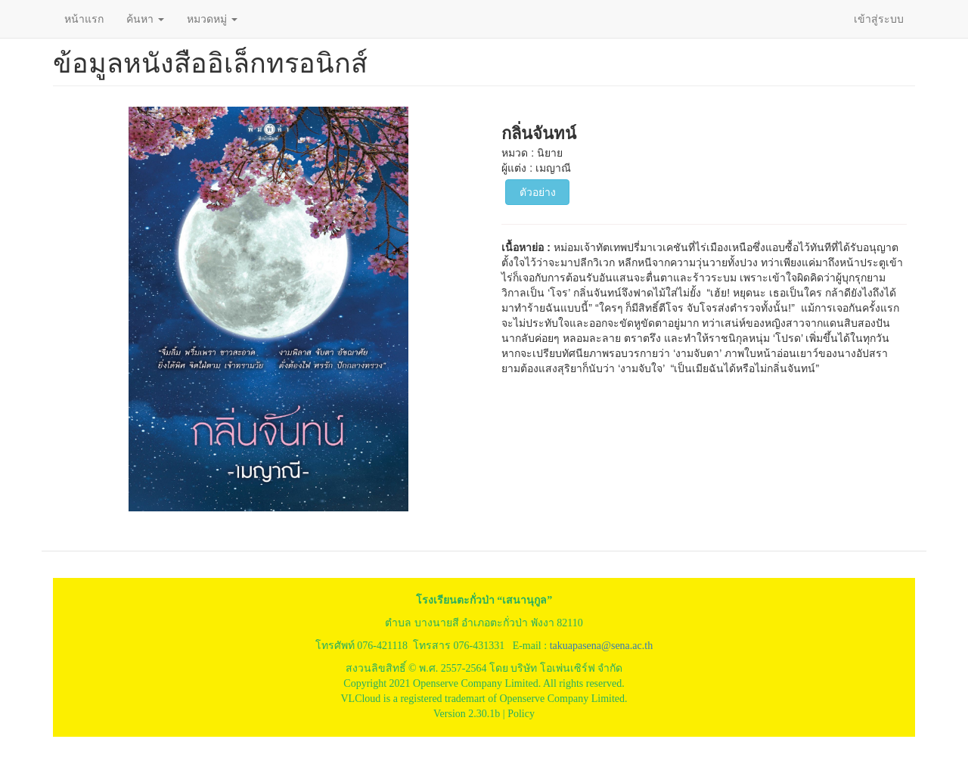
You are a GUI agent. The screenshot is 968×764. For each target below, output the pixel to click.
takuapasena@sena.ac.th (601, 645)
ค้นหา (145, 19)
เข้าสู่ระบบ (879, 19)
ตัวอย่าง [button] (538, 192)
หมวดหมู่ (212, 19)
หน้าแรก (84, 19)
